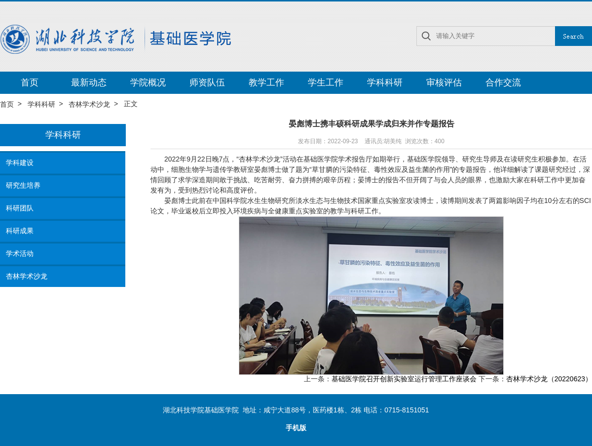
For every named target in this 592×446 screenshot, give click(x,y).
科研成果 (20, 231)
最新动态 (89, 82)
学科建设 (20, 162)
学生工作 (325, 82)
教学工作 (266, 82)
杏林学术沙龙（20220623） (549, 379)
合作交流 (503, 82)
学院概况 (148, 82)
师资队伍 (207, 82)
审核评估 (444, 82)
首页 (29, 82)
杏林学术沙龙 (89, 104)
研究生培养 (23, 185)
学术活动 (20, 253)
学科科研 (385, 82)
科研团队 (20, 208)
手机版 (296, 428)
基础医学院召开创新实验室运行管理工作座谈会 (404, 379)
